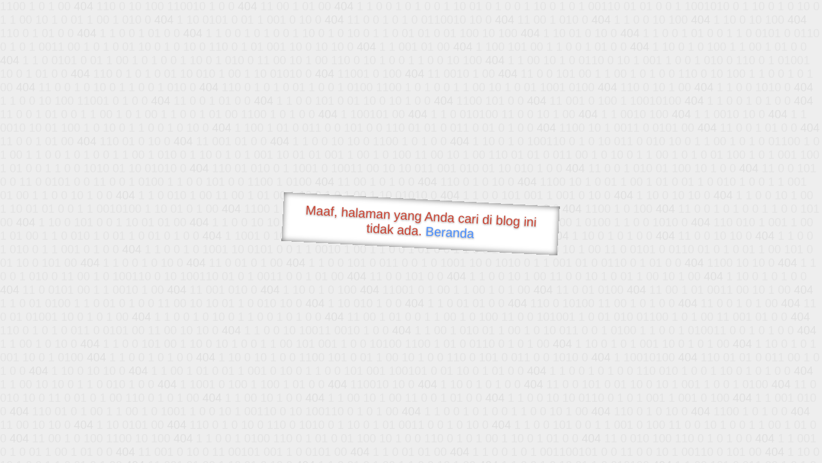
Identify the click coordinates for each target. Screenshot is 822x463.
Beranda (450, 232)
